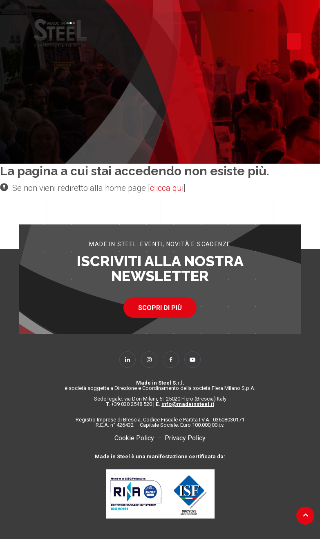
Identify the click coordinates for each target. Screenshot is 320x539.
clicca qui (166, 188)
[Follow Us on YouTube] (192, 359)
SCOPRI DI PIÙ (160, 308)
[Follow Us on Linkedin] (127, 359)
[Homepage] (60, 32)
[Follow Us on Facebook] (171, 359)
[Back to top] (305, 515)
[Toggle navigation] (294, 41)
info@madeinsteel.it (187, 404)
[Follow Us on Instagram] (149, 359)
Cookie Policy (134, 438)
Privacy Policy (185, 438)
